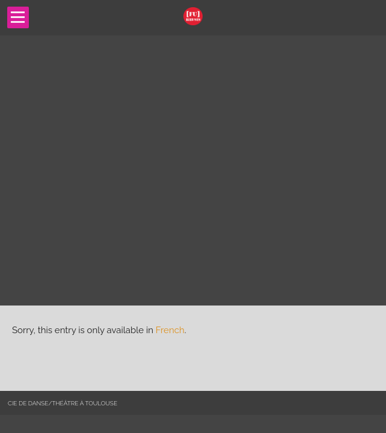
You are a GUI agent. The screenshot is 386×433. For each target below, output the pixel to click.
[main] (193, 348)
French (170, 330)
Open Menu (18, 17)
